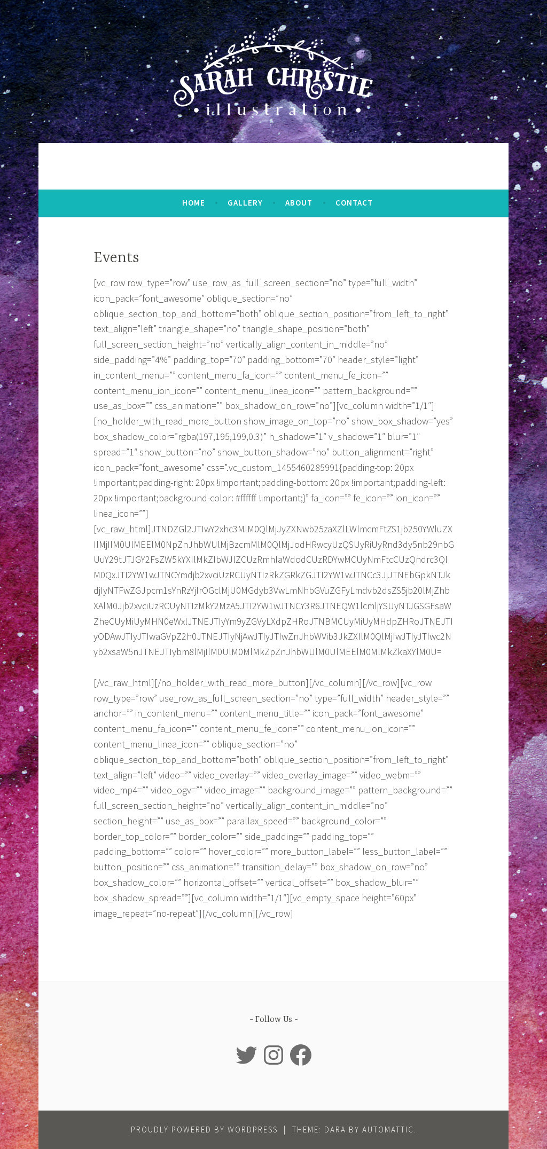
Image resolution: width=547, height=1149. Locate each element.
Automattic (388, 1129)
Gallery (245, 203)
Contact (354, 203)
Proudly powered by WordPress (204, 1129)
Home (193, 203)
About (298, 203)
